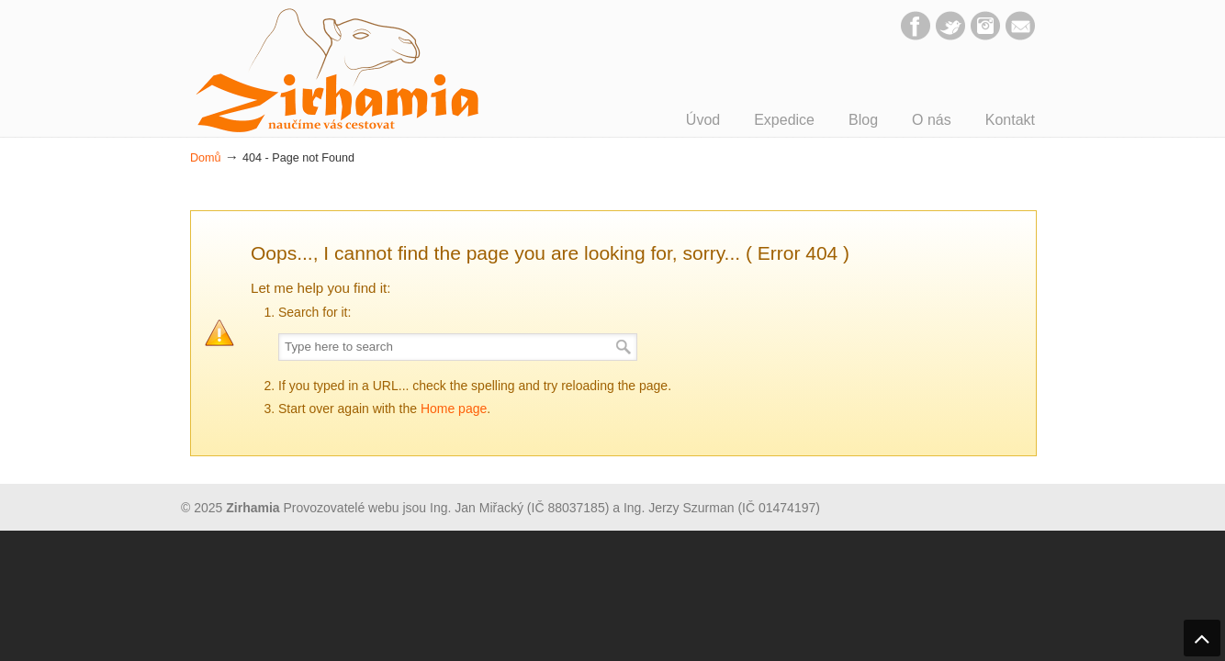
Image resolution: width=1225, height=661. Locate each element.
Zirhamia (337, 70)
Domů (205, 157)
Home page (454, 408)
